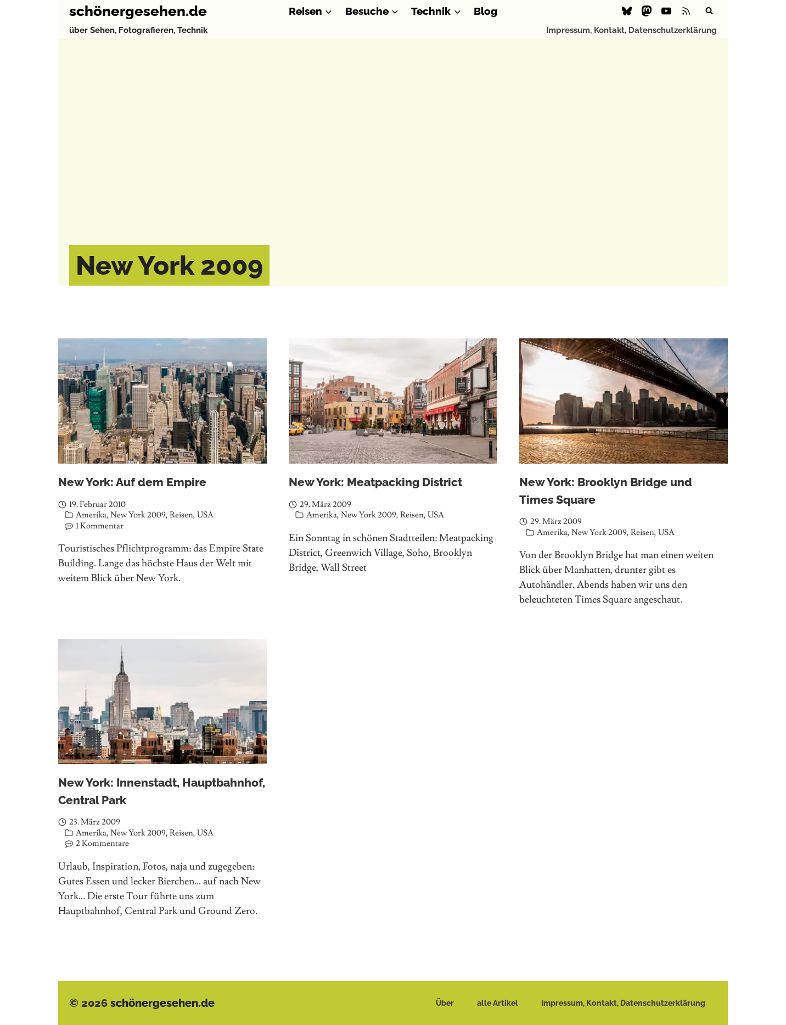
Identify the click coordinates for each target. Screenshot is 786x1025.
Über (445, 1003)
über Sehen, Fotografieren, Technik (138, 30)
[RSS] (686, 11)
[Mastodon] (646, 11)
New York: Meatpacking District (375, 482)
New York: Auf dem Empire (132, 482)
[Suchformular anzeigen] (709, 11)
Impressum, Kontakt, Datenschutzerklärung (631, 30)
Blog (485, 11)
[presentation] (162, 401)
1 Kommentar (99, 526)
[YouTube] (666, 11)
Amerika (91, 515)
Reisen (181, 515)
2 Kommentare (102, 843)
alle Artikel (497, 1003)
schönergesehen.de (162, 1003)
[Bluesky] (627, 11)
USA (205, 515)
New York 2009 (138, 515)
